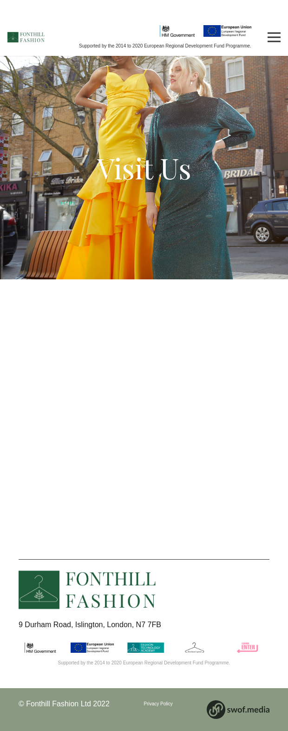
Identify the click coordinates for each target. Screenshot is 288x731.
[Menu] (274, 37)
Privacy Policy (158, 703)
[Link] (26, 37)
